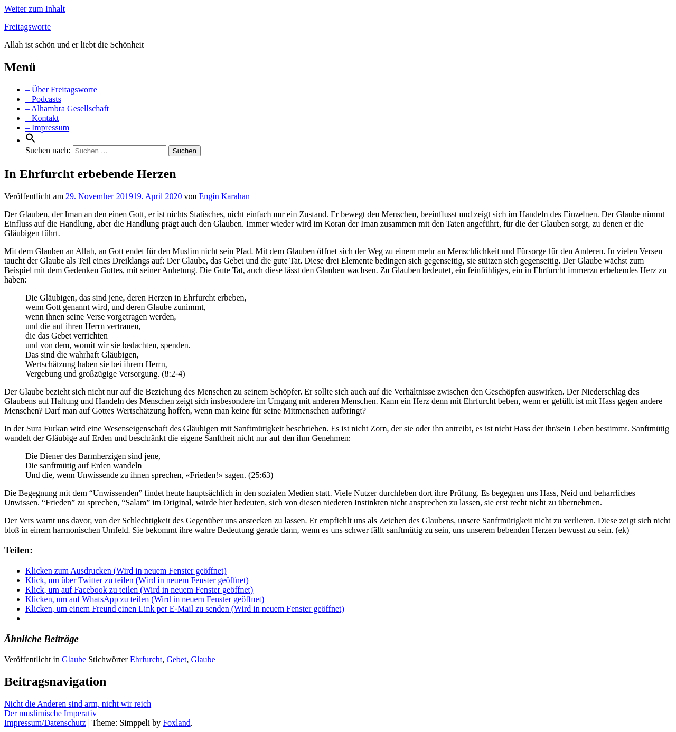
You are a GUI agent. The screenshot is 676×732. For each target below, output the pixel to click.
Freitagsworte (27, 26)
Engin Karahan (224, 196)
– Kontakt (42, 118)
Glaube (74, 659)
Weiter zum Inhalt (34, 8)
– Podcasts (43, 99)
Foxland (176, 722)
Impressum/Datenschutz (45, 722)
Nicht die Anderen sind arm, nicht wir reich (77, 703)
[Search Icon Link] (30, 140)
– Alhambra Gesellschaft (67, 108)
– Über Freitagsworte (61, 89)
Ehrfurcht (146, 659)
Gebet (176, 659)
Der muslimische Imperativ (50, 713)
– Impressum (47, 127)
